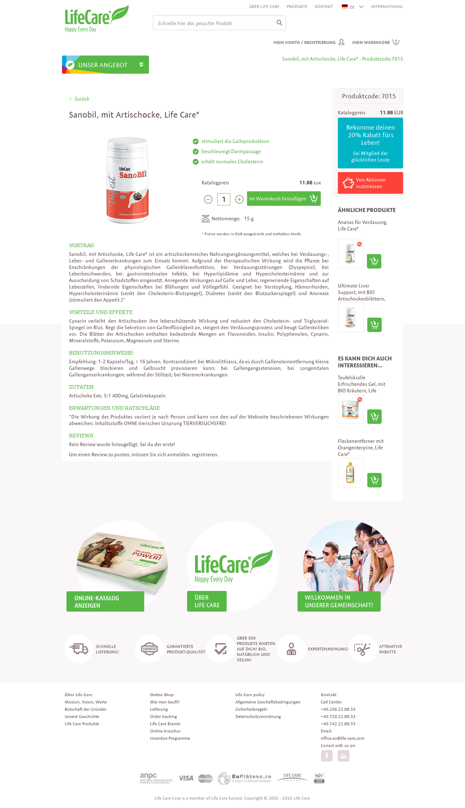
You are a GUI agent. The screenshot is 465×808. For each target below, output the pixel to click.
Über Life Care (264, 6)
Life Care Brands (165, 723)
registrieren (204, 454)
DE (348, 7)
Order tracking (163, 716)
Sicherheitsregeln (251, 709)
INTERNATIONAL (387, 6)
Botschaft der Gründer (85, 709)
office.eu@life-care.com (342, 738)
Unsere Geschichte (82, 716)
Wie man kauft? (164, 702)
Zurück (81, 98)
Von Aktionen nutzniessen (371, 182)
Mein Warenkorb (376, 42)
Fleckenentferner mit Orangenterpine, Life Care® (361, 447)
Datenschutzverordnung (258, 716)
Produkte (297, 6)
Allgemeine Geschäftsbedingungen (267, 702)
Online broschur (165, 731)
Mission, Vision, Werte (86, 702)
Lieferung (159, 709)
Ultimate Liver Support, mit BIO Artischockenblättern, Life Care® (361, 295)
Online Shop (162, 694)
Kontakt (324, 6)
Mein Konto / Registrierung (304, 42)
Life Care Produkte (82, 723)
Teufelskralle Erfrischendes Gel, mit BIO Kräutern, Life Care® (361, 387)
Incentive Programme (170, 738)
